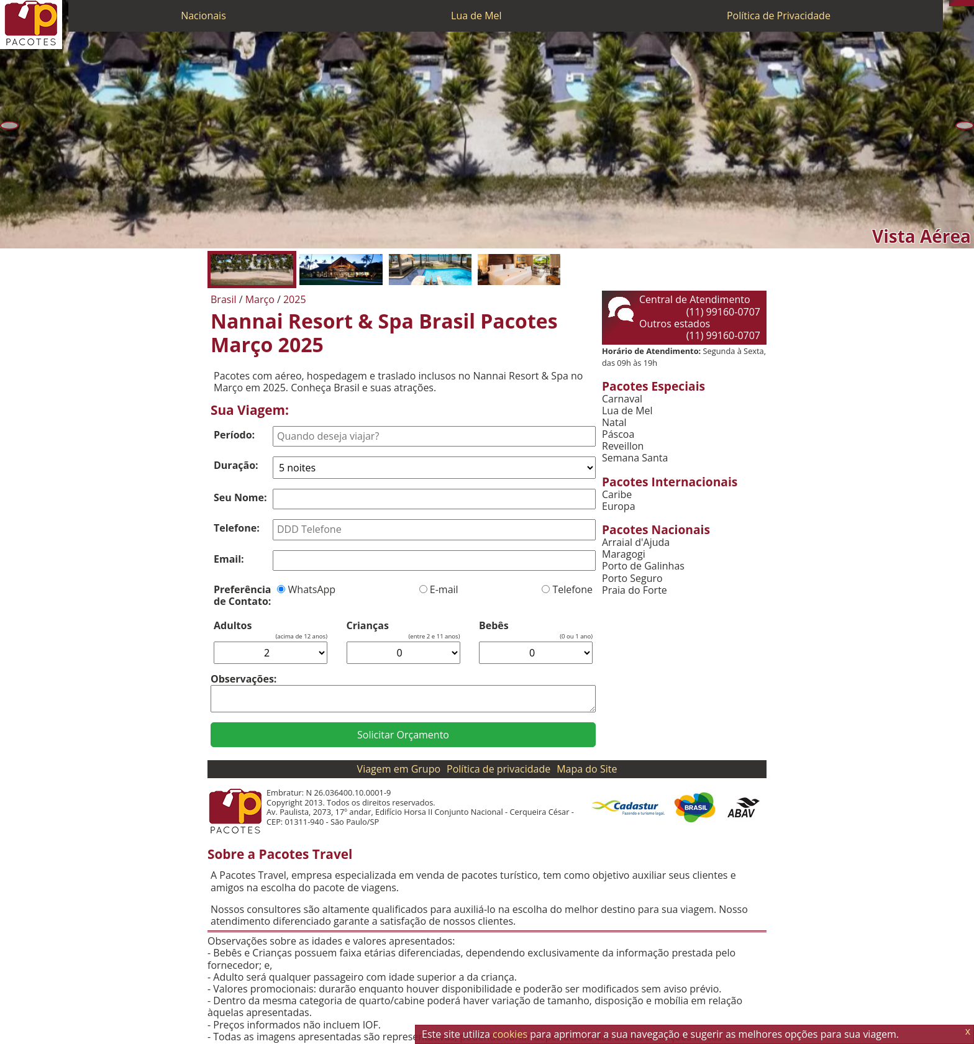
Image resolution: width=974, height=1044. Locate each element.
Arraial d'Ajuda (636, 542)
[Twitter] (965, 3)
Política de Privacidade (779, 15)
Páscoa (618, 434)
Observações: (243, 679)
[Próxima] (964, 125)
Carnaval (622, 399)
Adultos (233, 626)
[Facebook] (971, 3)
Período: (234, 435)
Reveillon (623, 446)
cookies (510, 1034)
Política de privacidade (498, 769)
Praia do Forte (634, 590)
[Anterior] (9, 125)
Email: (229, 559)
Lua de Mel (476, 15)
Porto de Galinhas (643, 566)
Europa (618, 506)
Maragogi (623, 554)
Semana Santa (635, 458)
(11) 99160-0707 (723, 312)
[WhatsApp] (958, 3)
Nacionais (203, 15)
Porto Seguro (632, 578)
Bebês (494, 626)
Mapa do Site (587, 769)
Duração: (236, 465)
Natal (614, 423)
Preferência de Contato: (242, 595)
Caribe (617, 495)
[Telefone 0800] (952, 3)
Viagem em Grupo (398, 769)
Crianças (368, 626)
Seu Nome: (240, 497)
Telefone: (237, 528)
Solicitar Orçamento (403, 735)
